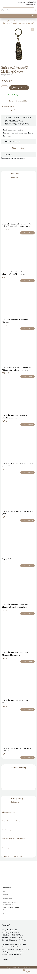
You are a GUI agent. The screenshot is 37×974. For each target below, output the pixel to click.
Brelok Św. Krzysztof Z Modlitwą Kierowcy (15, 320)
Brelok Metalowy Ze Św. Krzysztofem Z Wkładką (17, 749)
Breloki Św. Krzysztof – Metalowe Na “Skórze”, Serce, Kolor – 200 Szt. (16, 368)
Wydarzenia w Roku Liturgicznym (24, 21)
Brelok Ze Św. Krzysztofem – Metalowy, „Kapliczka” (17, 464)
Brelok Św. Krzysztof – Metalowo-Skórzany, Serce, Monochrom (15, 272)
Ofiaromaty (5, 848)
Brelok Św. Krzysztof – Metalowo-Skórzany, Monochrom (15, 653)
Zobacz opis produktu (9, 106)
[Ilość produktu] (4, 87)
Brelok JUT (6, 559)
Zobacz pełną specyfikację (11, 110)
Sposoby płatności (8, 905)
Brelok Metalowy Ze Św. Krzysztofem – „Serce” (17, 512)
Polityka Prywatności (8, 910)
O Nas (5, 892)
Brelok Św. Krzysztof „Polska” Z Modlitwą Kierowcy (14, 416)
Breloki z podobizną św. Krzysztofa (23, 23)
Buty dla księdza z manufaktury (11, 821)
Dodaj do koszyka (20, 88)
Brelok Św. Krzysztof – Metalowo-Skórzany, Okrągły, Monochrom (15, 605)
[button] (32, 29)
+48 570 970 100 (29, 4)
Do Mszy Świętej (7, 830)
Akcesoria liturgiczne (8, 812)
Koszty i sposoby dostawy (10, 902)
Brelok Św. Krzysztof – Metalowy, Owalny (15, 701)
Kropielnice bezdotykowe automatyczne (13, 838)
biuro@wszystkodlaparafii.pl (25, 2)
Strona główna (7, 21)
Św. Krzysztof (7, 23)
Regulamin (6, 894)
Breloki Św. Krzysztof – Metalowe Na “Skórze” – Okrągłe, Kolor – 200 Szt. (16, 224)
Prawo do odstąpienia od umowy (11, 907)
